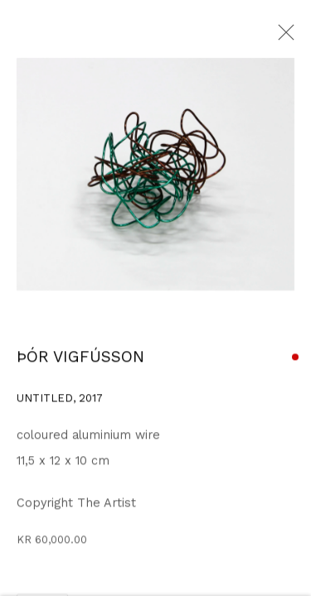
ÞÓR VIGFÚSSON (80, 358)
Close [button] (282, 37)
